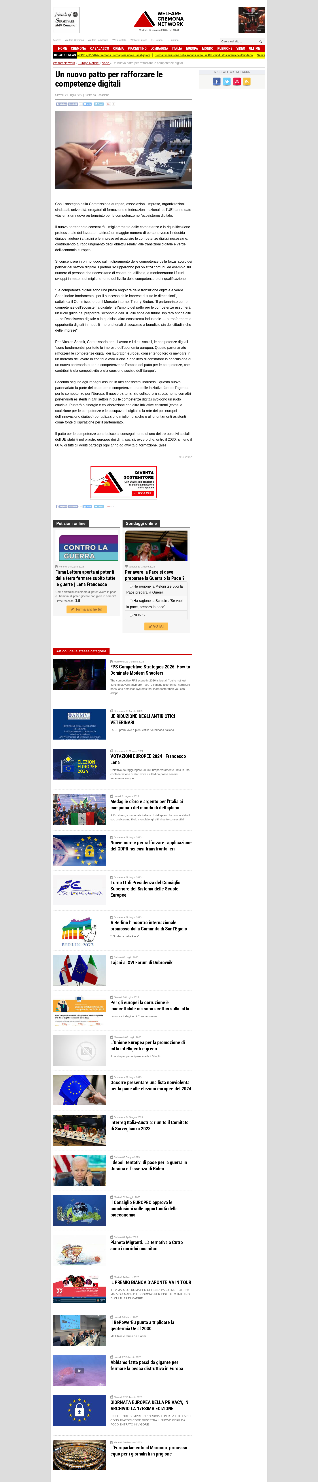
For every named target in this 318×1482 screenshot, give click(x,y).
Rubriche (224, 48)
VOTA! (156, 626)
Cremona (78, 48)
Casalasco (99, 48)
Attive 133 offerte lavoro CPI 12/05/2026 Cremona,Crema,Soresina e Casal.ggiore (105, 55)
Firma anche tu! (86, 609)
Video (240, 48)
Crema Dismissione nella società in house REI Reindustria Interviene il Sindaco (210, 55)
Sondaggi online (141, 523)
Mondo (207, 48)
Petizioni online (70, 523)
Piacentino (137, 48)
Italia (177, 48)
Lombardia (159, 48)
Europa (192, 48)
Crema (118, 48)
